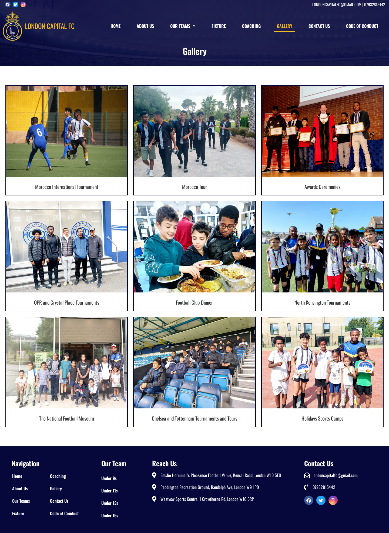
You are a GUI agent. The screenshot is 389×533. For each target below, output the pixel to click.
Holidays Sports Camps (322, 418)
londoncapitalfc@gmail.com (336, 4)
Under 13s (109, 503)
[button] (182, 26)
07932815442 (374, 4)
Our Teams (182, 26)
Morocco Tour (194, 186)
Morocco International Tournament (66, 186)
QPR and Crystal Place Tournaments (66, 302)
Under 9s (109, 478)
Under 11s (109, 490)
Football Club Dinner (194, 302)
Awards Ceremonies (322, 186)
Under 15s (109, 515)
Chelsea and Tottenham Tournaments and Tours (194, 418)
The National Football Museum (66, 418)
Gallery (284, 26)
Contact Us (319, 26)
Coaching (251, 26)
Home (115, 26)
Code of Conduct (362, 26)
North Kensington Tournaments (322, 302)
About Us (145, 26)
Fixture (219, 26)
